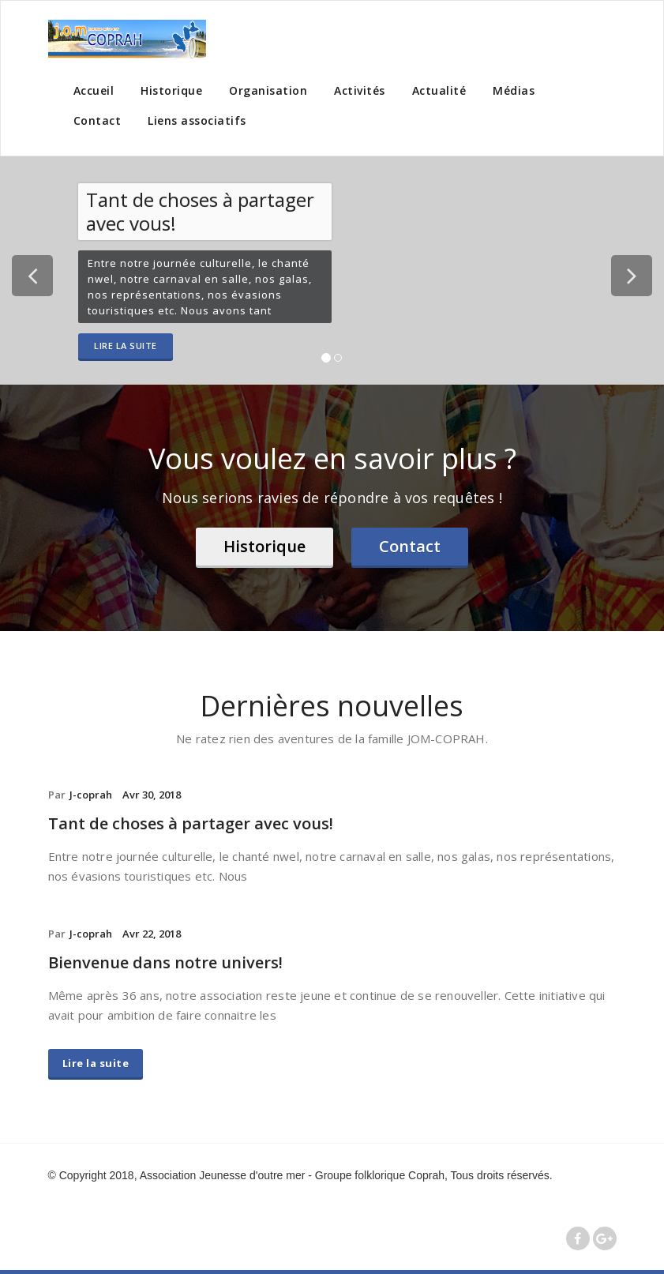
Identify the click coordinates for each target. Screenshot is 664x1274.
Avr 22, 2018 (151, 933)
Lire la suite (125, 345)
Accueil (93, 90)
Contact (97, 120)
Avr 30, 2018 (151, 794)
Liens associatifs (197, 120)
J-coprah (90, 794)
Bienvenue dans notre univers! (165, 962)
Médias (514, 90)
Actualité (439, 90)
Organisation (268, 90)
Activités (359, 90)
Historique (171, 90)
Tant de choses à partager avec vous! (190, 823)
